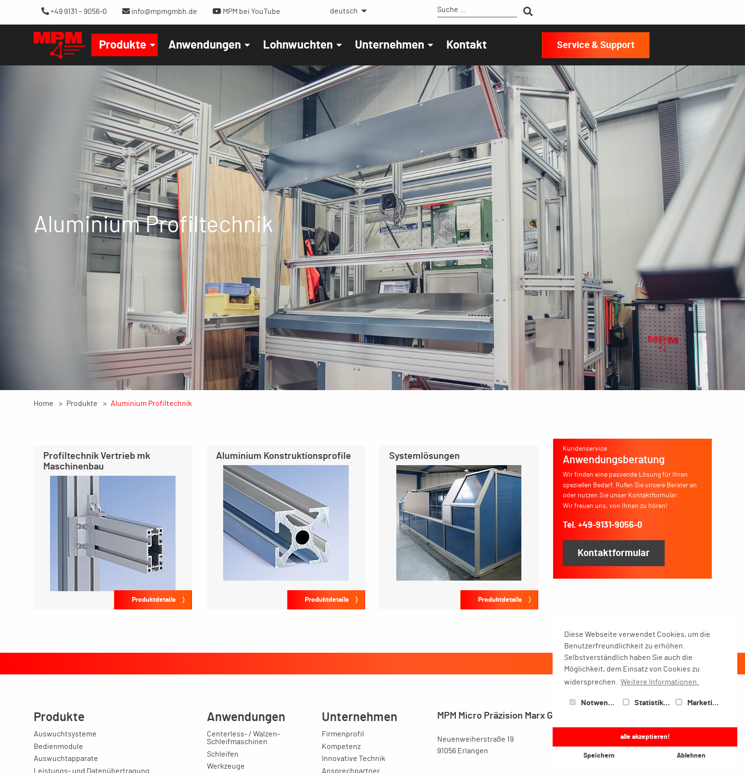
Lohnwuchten (298, 45)
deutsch (344, 11)
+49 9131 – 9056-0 (74, 11)
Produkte (122, 45)
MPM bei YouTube (246, 11)
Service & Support (596, 45)
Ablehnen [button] (691, 755)
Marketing (698, 703)
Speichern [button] (599, 755)
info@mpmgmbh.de (159, 11)
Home (43, 403)
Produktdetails (154, 599)
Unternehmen (389, 45)
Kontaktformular (614, 553)
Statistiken (647, 703)
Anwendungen (204, 45)
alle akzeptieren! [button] (645, 736)
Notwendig (594, 703)
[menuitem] (345, 11)
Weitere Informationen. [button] (659, 682)
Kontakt (466, 45)
